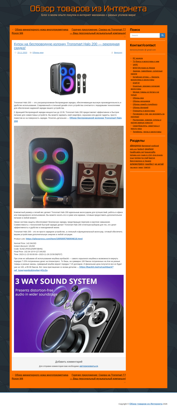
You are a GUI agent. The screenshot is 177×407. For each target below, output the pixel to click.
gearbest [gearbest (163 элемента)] (149, 149)
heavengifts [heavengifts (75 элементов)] (150, 152)
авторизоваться (89, 366)
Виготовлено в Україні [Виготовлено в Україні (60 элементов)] (140, 161)
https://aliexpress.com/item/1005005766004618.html (54, 238)
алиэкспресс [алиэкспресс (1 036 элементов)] (137, 164)
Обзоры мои (38, 52)
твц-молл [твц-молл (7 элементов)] (134, 167)
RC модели (138, 58)
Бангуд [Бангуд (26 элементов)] (152, 158)
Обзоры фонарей (140, 107)
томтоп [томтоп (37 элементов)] (147, 167)
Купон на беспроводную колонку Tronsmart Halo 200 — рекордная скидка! (66, 46)
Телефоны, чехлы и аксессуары (147, 132)
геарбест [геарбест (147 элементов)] (149, 164)
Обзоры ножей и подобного (145, 104)
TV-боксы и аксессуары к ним (146, 61)
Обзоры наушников (141, 101)
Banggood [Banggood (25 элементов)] (146, 146)
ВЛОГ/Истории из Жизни (144, 68)
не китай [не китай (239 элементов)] (159, 164)
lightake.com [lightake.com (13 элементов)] (135, 155)
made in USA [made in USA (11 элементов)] (146, 155)
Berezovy (118, 52)
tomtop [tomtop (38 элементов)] (138, 158)
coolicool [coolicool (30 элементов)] (155, 146)
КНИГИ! (136, 83)
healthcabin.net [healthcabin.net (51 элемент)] (137, 152)
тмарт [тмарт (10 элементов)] (140, 167)
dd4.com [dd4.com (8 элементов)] (133, 149)
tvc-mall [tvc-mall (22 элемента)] (144, 158)
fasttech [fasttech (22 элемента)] (140, 149)
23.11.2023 (22, 52)
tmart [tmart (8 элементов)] (132, 158)
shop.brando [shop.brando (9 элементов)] (158, 155)
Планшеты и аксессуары (144, 111)
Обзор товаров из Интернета (88, 8)
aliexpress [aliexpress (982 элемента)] (135, 145)
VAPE (135, 65)
